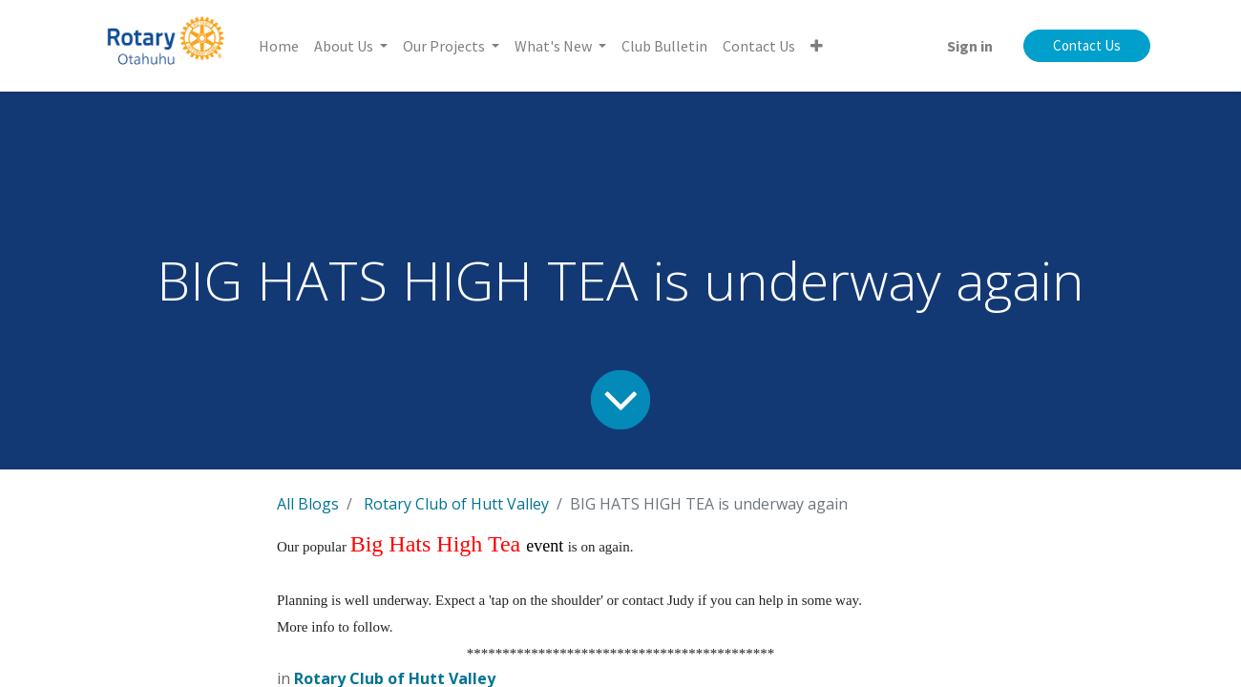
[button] (817, 46)
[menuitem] (278, 46)
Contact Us (1087, 45)
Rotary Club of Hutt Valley (456, 503)
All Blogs (308, 503)
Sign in (970, 45)
